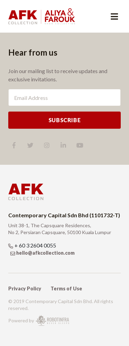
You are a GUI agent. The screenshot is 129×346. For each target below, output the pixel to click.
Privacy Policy (24, 288)
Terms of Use (66, 288)
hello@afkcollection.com (45, 253)
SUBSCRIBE (65, 120)
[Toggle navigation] (114, 16)
